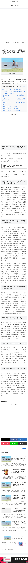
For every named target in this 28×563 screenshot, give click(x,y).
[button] (22, 443)
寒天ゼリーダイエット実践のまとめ (11, 110)
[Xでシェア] (5, 439)
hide (24, 86)
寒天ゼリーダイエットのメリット (10, 106)
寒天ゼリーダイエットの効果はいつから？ (12, 89)
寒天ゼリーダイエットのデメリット (11, 108)
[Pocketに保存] (5, 443)
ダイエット (4, 401)
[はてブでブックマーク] (22, 439)
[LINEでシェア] (14, 443)
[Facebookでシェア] (14, 439)
